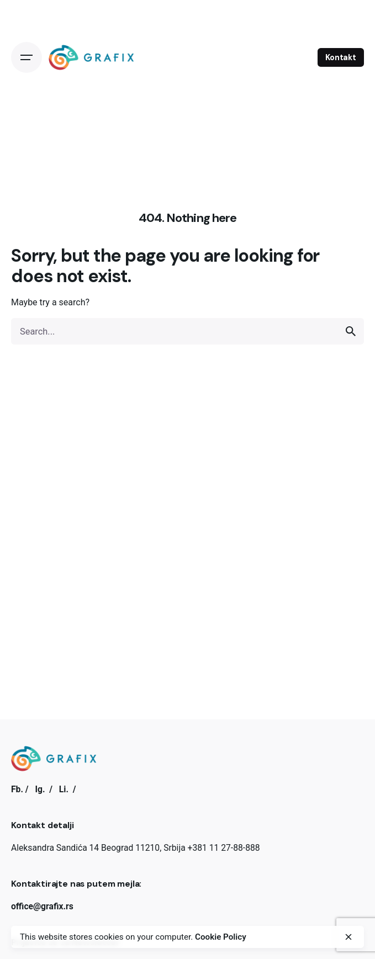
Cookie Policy (220, 937)
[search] (350, 331)
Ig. (40, 789)
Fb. (17, 789)
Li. (63, 789)
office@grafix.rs (42, 906)
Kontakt (340, 57)
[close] (348, 937)
